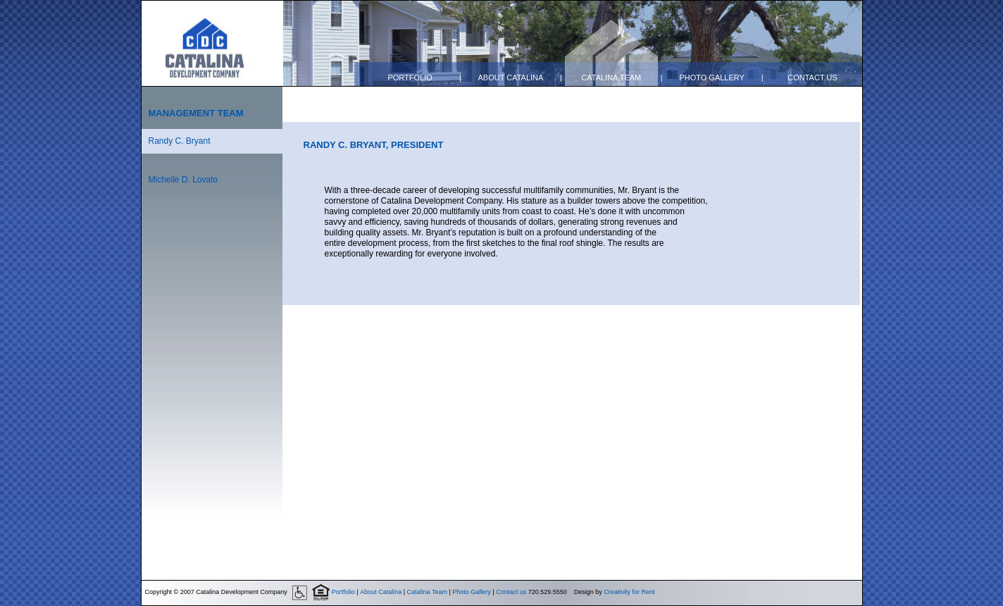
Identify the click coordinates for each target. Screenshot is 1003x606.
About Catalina (510, 77)
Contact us (812, 77)
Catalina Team (611, 77)
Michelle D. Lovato (183, 180)
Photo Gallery (712, 77)
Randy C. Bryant (180, 141)
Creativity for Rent (629, 591)
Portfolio (409, 77)
